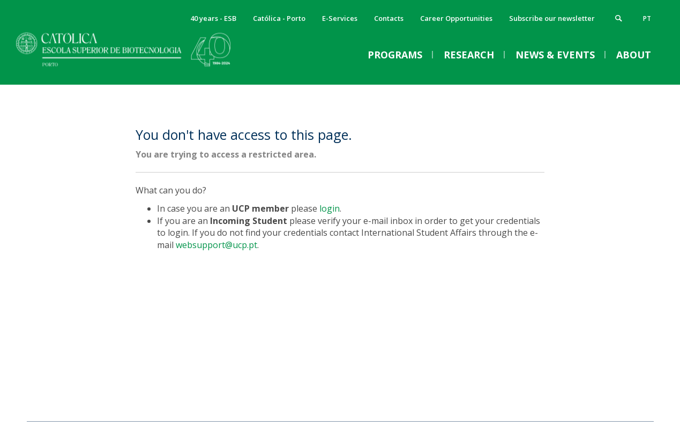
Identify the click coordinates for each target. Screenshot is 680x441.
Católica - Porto (279, 18)
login (329, 208)
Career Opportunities (456, 18)
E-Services (339, 18)
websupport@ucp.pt (216, 245)
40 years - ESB (213, 18)
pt (647, 18)
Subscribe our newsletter (552, 18)
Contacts (388, 18)
